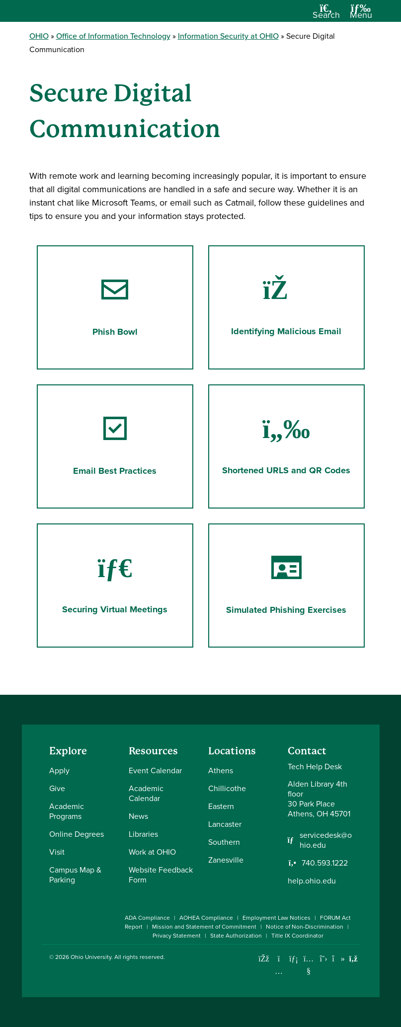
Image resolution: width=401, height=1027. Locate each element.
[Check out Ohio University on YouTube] (309, 965)
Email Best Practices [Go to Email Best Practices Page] (115, 446)
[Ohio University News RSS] (353, 959)
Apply (59, 770)
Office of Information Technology (113, 36)
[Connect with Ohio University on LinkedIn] (294, 959)
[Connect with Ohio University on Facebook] (264, 959)
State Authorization (236, 935)
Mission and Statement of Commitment (204, 926)
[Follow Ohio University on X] (324, 959)
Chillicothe (227, 788)
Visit (57, 852)
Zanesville (225, 860)
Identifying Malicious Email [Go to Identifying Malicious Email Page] (286, 307)
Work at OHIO (152, 852)
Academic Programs (66, 811)
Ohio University (91, 957)
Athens (220, 770)
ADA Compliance (147, 917)
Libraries (143, 834)
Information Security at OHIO (228, 36)
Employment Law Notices (276, 917)
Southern (224, 842)
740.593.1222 (325, 863)
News (138, 816)
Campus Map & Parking (75, 874)
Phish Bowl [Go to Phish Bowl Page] (115, 307)
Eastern (221, 806)
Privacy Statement (177, 935)
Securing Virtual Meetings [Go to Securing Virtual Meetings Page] (114, 585)
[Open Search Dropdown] (326, 14)
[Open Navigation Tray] (361, 14)
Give (57, 788)
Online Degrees (76, 834)
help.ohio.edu (312, 880)
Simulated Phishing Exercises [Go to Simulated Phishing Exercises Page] (286, 585)
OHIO (39, 36)
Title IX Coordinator (297, 935)
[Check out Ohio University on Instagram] (279, 971)
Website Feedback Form (161, 874)
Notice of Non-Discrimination (304, 926)
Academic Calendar (146, 793)
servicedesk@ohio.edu (326, 840)
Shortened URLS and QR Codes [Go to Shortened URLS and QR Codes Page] (286, 446)
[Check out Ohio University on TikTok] (338, 959)
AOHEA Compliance (206, 917)
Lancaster (224, 824)
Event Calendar (155, 770)
